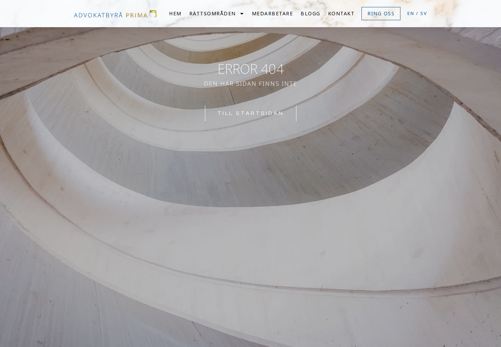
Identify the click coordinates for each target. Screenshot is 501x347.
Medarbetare (272, 13)
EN (410, 13)
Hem (175, 13)
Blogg (310, 13)
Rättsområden (216, 13)
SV (423, 13)
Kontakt (341, 13)
